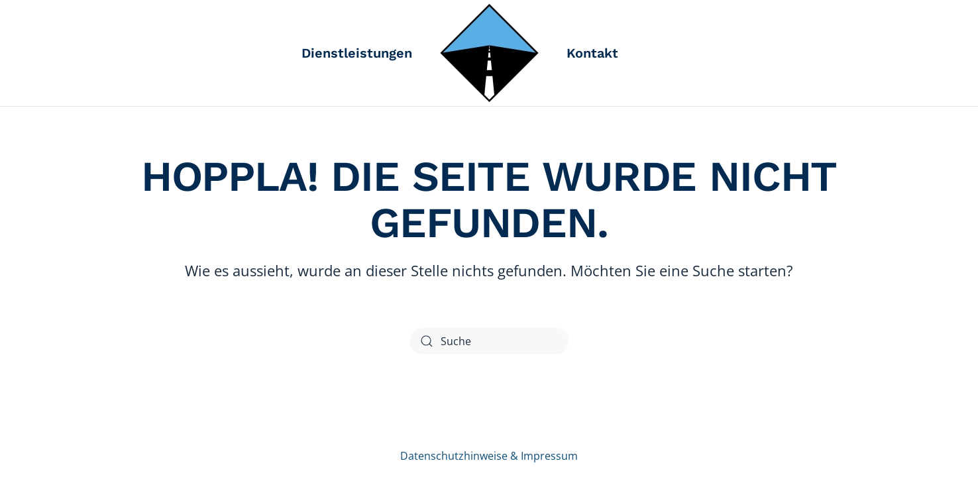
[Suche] (489, 341)
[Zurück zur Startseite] (489, 53)
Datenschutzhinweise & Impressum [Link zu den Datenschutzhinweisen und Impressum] (489, 456)
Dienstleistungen (356, 53)
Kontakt (592, 53)
